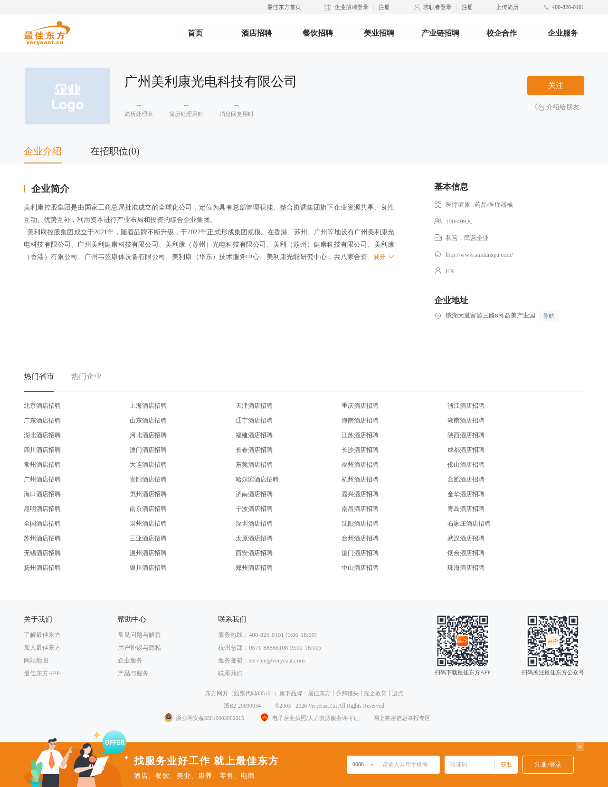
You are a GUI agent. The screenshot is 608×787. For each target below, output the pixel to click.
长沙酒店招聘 (360, 449)
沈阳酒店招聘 (360, 523)
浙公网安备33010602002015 (203, 718)
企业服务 (563, 33)
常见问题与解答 (139, 634)
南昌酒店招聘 (360, 508)
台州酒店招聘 (360, 538)
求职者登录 (437, 7)
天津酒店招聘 (254, 405)
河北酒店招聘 (148, 435)
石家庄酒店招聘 (469, 523)
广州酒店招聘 (42, 479)
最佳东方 (319, 693)
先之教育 (375, 693)
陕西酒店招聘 (465, 435)
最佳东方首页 (284, 7)
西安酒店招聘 (254, 553)
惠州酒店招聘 (148, 494)
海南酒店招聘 (360, 420)
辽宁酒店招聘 (254, 420)
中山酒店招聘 (360, 567)
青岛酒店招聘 (465, 508)
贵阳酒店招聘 (148, 479)
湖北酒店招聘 (42, 435)
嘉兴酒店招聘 (360, 494)
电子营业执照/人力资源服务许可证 (308, 718)
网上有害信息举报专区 (401, 718)
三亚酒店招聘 (148, 538)
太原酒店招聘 (254, 538)
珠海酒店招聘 (465, 567)
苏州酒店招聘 (42, 538)
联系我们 (230, 673)
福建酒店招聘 (254, 435)
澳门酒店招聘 (148, 449)
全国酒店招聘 (42, 523)
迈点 (397, 693)
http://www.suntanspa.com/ (479, 254)
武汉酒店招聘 (465, 538)
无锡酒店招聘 (42, 553)
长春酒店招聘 (254, 449)
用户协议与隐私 (139, 647)
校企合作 (501, 33)
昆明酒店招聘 (42, 508)
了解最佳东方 (42, 634)
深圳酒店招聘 (254, 523)
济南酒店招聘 (254, 494)
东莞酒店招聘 (254, 464)
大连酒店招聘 (148, 464)
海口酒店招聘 (42, 494)
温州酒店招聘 (148, 553)
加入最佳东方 (42, 647)
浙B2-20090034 (242, 705)
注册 (384, 7)
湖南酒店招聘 (465, 420)
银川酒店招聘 (148, 567)
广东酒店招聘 (42, 420)
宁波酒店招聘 (254, 508)
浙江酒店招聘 (465, 405)
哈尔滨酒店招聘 (257, 479)
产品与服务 (133, 673)
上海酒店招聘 (148, 405)
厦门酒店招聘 (360, 553)
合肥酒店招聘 (465, 479)
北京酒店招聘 (42, 405)
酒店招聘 (256, 33)
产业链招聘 (440, 33)
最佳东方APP (42, 673)
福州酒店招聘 (360, 464)
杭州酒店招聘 (360, 479)
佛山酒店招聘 (465, 464)
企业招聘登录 (351, 7)
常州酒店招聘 (42, 464)
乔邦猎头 (347, 693)
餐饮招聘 (318, 33)
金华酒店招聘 (465, 494)
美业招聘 (379, 33)
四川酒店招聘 (42, 449)
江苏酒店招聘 (360, 435)
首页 (195, 33)
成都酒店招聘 (465, 449)
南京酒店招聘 (148, 508)
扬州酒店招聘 (42, 567)
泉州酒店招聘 (148, 523)
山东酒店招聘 (148, 420)
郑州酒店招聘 (254, 567)
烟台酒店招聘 (465, 553)
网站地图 (36, 660)
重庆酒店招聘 (360, 405)
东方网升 (216, 693)
